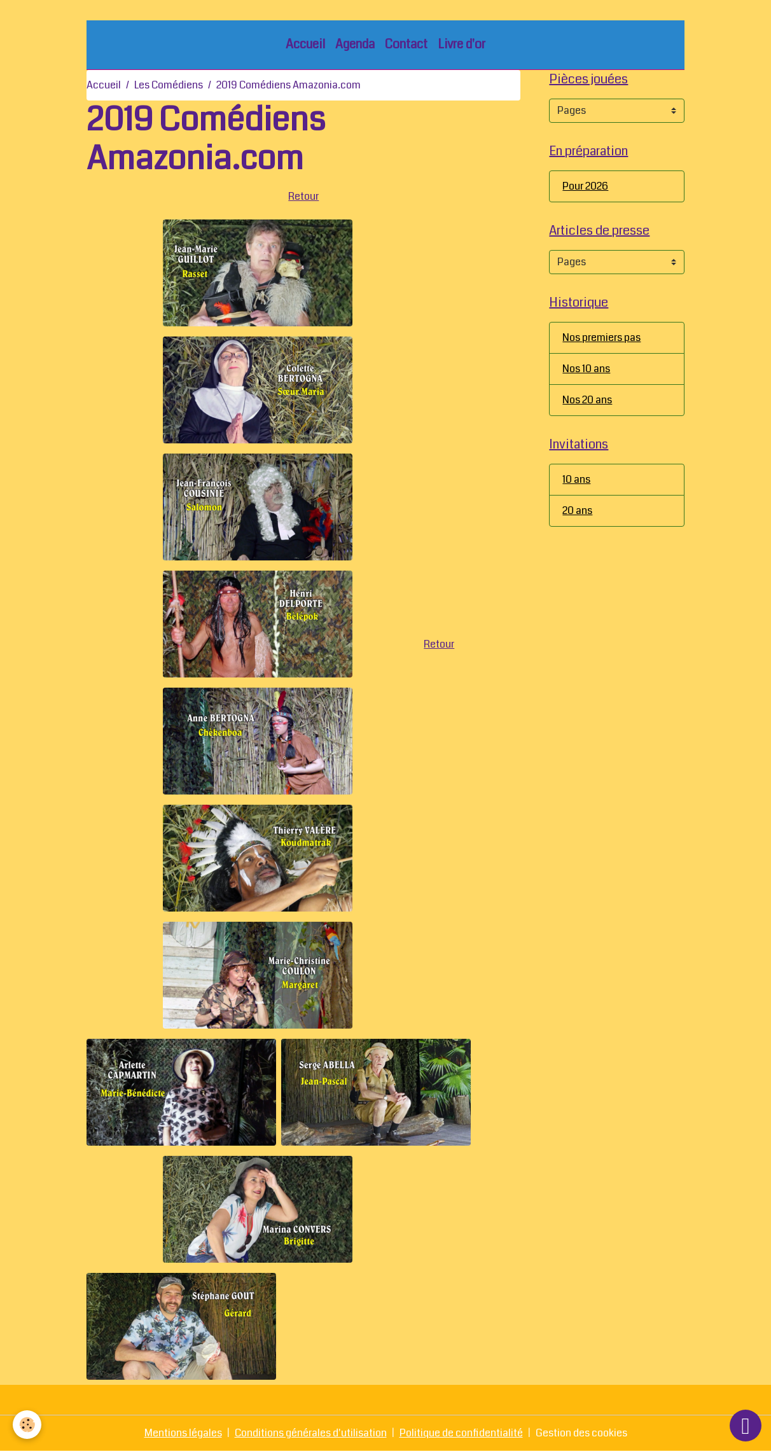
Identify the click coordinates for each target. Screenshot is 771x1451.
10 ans (576, 479)
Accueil (305, 44)
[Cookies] (27, 1424)
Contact (406, 44)
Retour (303, 196)
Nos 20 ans (587, 399)
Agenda (355, 44)
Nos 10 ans (586, 368)
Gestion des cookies (581, 1433)
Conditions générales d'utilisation (311, 1433)
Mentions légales (183, 1433)
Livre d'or (461, 44)
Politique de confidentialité (461, 1433)
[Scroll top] (745, 1425)
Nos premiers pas (601, 337)
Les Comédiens (168, 85)
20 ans (577, 510)
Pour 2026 (585, 186)
